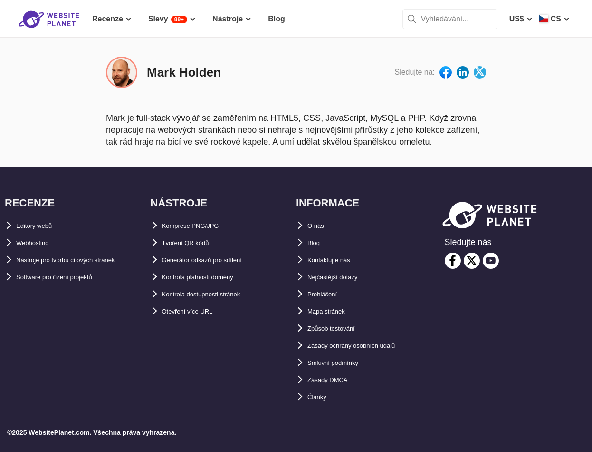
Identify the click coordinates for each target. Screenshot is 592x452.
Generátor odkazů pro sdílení (214, 260)
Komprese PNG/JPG (198, 226)
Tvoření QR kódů (192, 243)
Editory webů (40, 226)
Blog (316, 243)
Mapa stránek (331, 311)
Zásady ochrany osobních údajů (365, 346)
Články (319, 397)
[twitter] (472, 261)
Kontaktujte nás (335, 260)
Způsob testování (338, 328)
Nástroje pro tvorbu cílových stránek (82, 260)
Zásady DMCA (333, 380)
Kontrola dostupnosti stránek (215, 294)
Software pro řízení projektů (66, 277)
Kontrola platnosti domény (210, 277)
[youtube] (491, 261)
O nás (317, 226)
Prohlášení (326, 294)
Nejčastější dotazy (340, 277)
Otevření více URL (195, 311)
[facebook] (453, 261)
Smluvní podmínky (341, 363)
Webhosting (37, 243)
